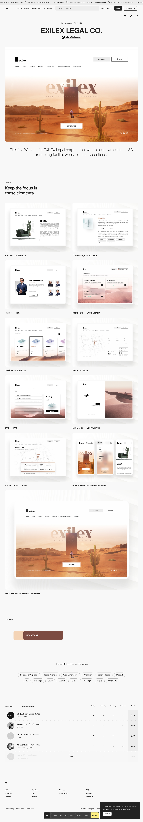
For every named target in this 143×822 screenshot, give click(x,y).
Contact (23, 485)
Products (21, 370)
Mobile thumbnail (98, 485)
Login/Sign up (93, 428)
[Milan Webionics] (71, 37)
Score (86, 815)
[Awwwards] (7, 8)
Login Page (77, 428)
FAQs (87, 790)
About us (9, 255)
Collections (8, 793)
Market (49, 8)
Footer (75, 370)
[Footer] (105, 342)
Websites (8, 790)
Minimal (119, 675)
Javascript (87, 681)
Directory (26, 8)
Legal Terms (20, 808)
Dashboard (77, 313)
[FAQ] (38, 399)
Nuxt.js (73, 681)
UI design (38, 681)
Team (7, 313)
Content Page (78, 255)
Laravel (62, 681)
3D (27, 681)
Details (71, 815)
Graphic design (104, 675)
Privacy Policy (30, 808)
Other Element (93, 313)
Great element (78, 485)
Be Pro (118, 8)
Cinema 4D (112, 681)
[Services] (38, 342)
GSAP (50, 681)
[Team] (38, 284)
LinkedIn (99, 808)
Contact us (10, 485)
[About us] (38, 227)
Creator (55, 815)
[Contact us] (38, 457)
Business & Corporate (29, 675)
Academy (35, 8)
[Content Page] (105, 227)
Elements (79, 815)
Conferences (63, 793)
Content (93, 255)
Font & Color (63, 815)
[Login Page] (105, 399)
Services (9, 370)
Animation (88, 675)
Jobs (43, 8)
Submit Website (130, 8)
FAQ (7, 428)
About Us (22, 255)
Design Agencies (50, 675)
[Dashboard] (105, 284)
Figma (99, 681)
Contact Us (89, 796)
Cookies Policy (9, 808)
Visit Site (94, 815)
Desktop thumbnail (31, 593)
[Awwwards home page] (47, 815)
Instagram (91, 808)
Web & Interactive (70, 675)
